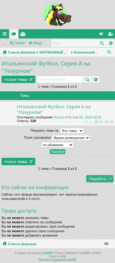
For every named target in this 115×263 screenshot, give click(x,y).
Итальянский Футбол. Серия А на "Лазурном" (86, 52)
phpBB (47, 253)
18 (106, 121)
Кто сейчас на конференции (35, 187)
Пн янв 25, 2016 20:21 (84, 117)
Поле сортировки (57, 138)
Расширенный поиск (110, 43)
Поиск (19, 43)
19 (111, 121)
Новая (15, 79)
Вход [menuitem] (102, 35)
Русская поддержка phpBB (57, 259)
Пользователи (24, 35)
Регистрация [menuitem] (111, 35)
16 (96, 121)
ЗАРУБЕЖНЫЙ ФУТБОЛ (54, 52)
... (4, 43)
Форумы (15, 35)
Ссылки (5, 35)
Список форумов (21, 52)
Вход (37, 43)
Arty (63, 256)
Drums (58, 117)
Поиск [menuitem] (110, 52)
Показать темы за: (57, 130)
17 (101, 121)
